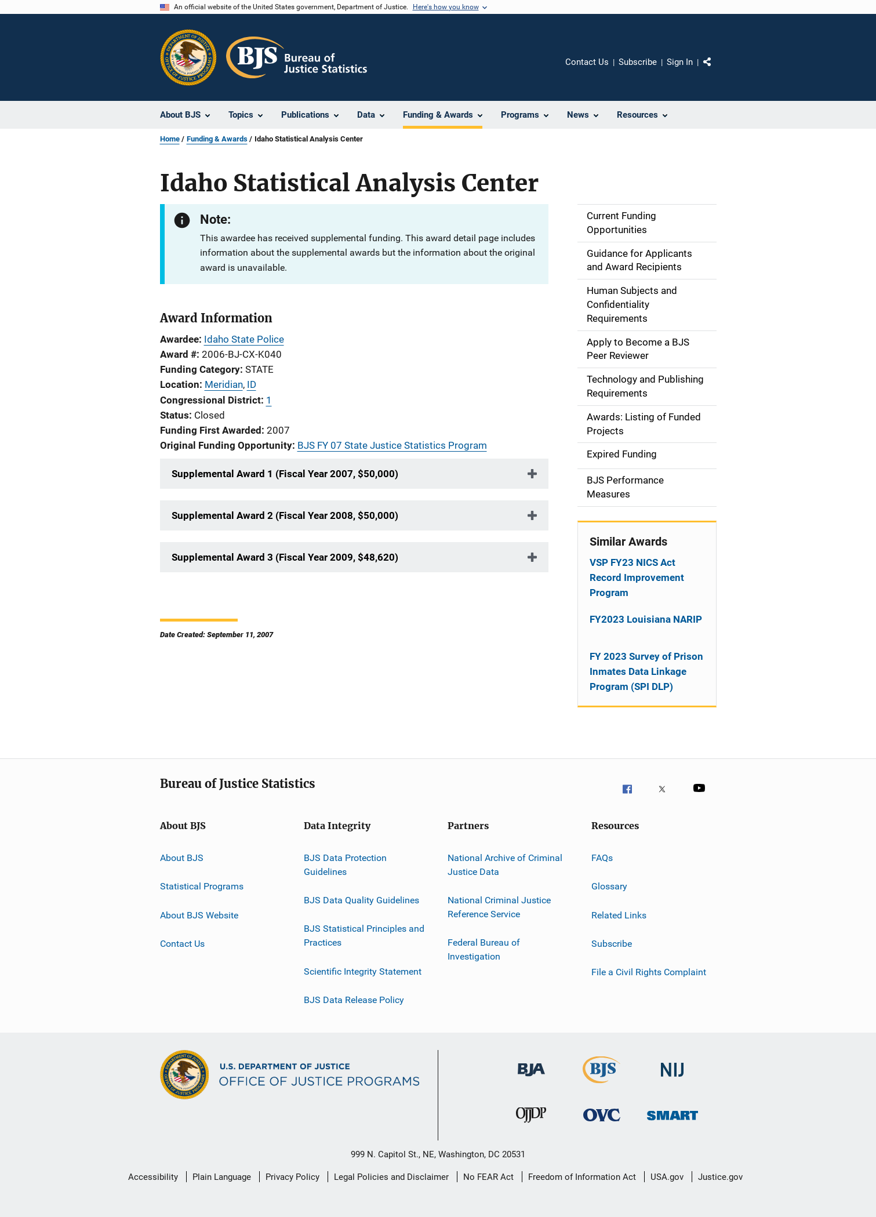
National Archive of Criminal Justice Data (505, 864)
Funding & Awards (217, 139)
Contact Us (587, 62)
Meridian (224, 384)
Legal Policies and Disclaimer (391, 1177)
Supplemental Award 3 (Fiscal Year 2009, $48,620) (285, 557)
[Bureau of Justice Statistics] (601, 1085)
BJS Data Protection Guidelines (345, 864)
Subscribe (638, 62)
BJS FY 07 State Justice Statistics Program (392, 445)
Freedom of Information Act (582, 1177)
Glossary (609, 886)
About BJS (181, 857)
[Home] (296, 57)
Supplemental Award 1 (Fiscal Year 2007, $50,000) (285, 473)
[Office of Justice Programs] (188, 57)
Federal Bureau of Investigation (484, 949)
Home (170, 139)
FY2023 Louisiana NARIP (646, 619)
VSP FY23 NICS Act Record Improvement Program (637, 577)
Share (716, 70)
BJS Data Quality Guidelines (361, 900)
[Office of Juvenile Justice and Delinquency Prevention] (531, 1127)
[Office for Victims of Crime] (601, 1127)
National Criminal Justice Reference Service (499, 907)
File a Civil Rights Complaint (648, 972)
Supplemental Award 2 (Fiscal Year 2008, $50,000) (285, 515)
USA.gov (667, 1177)
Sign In (680, 62)
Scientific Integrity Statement (362, 970)
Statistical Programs (201, 886)
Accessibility (153, 1177)
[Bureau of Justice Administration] (531, 1082)
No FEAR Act (488, 1177)
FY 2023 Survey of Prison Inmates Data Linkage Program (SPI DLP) (646, 671)
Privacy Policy (292, 1177)
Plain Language (221, 1177)
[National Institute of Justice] (672, 1082)
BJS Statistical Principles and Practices (364, 935)
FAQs (602, 857)
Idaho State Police (244, 339)
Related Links (618, 914)
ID (251, 384)
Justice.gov (720, 1177)
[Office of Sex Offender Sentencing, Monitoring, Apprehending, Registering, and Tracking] (672, 1127)
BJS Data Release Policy (354, 999)
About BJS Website (199, 914)
